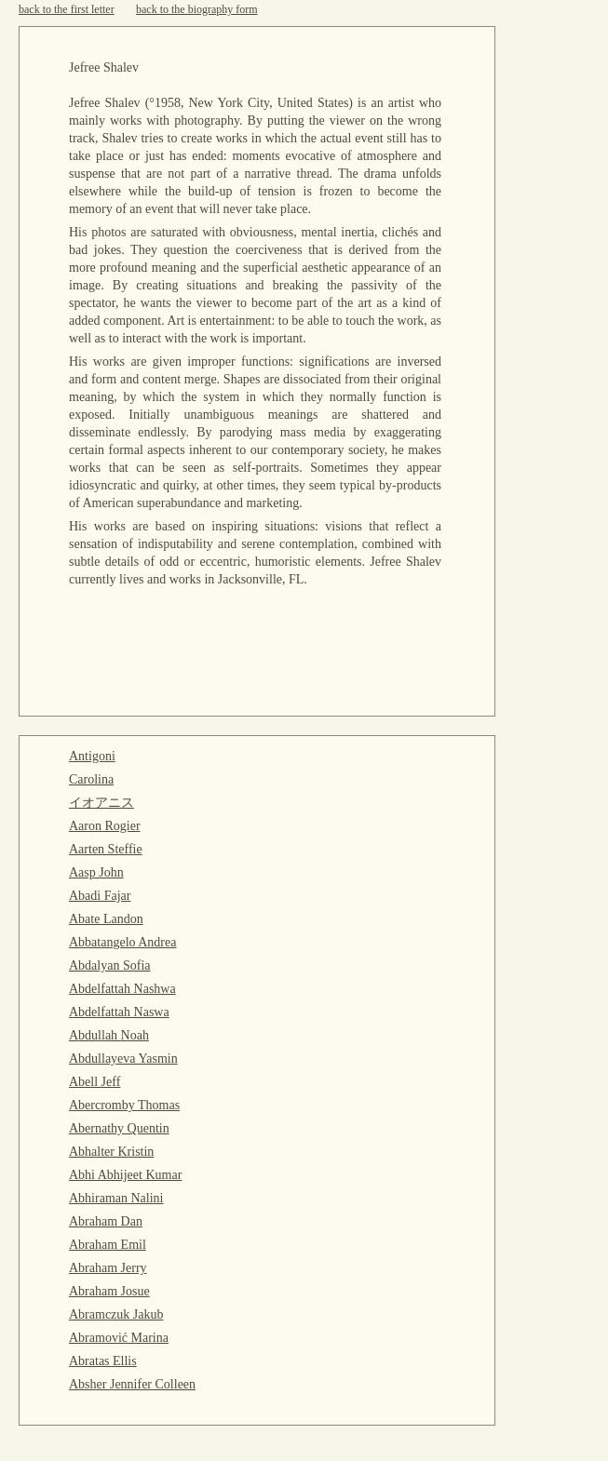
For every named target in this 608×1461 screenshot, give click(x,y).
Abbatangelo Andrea (122, 942)
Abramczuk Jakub (116, 1314)
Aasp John (96, 872)
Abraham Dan (105, 1221)
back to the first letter (67, 9)
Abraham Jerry (108, 1268)
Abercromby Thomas (124, 1105)
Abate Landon (106, 919)
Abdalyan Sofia (109, 965)
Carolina (91, 779)
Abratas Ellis (103, 1361)
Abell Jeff (94, 1082)
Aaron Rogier (105, 826)
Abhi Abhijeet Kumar (125, 1175)
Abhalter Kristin (111, 1152)
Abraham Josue (109, 1291)
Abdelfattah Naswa (119, 1012)
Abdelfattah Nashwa (122, 989)
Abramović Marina (119, 1338)
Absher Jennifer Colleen (132, 1384)
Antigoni (92, 756)
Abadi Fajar (99, 896)
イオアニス (101, 803)
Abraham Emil (107, 1245)
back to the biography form (197, 9)
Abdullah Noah (109, 1035)
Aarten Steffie (105, 849)
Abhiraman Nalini (116, 1198)
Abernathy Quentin (119, 1128)
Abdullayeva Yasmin (123, 1059)
